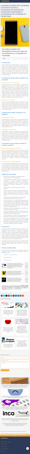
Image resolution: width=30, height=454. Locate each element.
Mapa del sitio (3, 451)
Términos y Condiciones (4, 448)
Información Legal (3, 444)
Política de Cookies (4, 446)
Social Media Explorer (8, 259)
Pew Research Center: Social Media (10, 254)
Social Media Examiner (8, 257)
